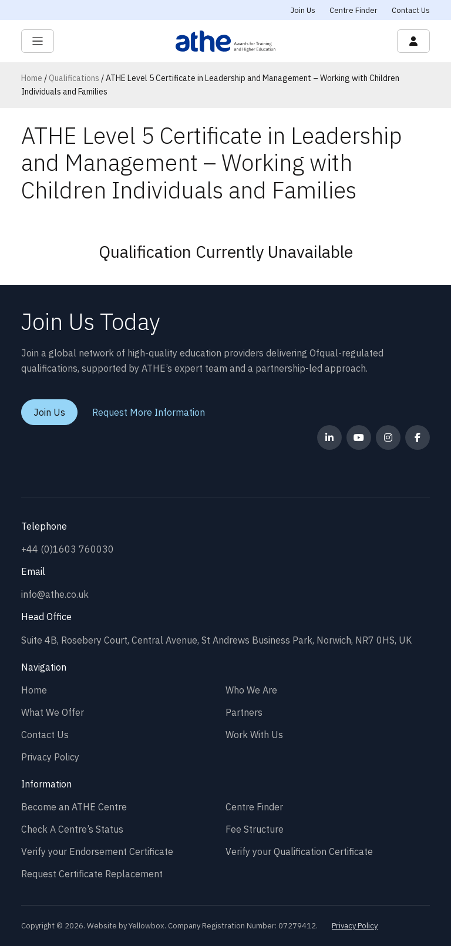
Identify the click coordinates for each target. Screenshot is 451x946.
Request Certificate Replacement (92, 874)
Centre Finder (353, 10)
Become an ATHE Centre (74, 807)
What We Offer (52, 712)
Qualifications (74, 78)
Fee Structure (255, 829)
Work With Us (254, 734)
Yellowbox (146, 926)
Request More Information (148, 412)
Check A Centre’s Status (72, 829)
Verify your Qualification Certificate (299, 851)
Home (31, 78)
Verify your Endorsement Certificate (97, 851)
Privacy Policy (50, 757)
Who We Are (251, 690)
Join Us (303, 10)
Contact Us (411, 10)
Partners (244, 712)
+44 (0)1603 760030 (67, 549)
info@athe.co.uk (55, 594)
